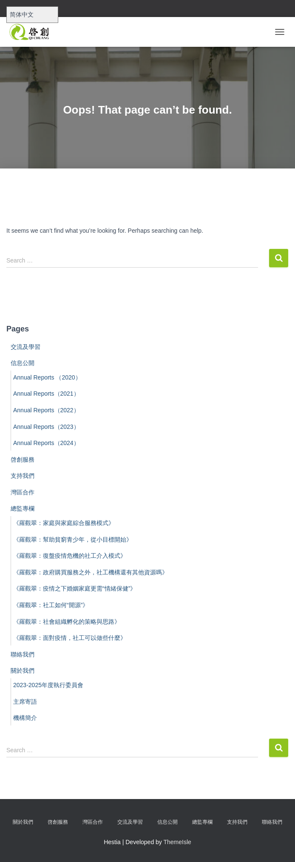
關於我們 (22, 670)
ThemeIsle (177, 842)
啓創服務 (22, 459)
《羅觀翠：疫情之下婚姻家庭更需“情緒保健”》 (74, 588)
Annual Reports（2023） (46, 426)
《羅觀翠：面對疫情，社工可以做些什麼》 (69, 637)
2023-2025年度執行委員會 (48, 685)
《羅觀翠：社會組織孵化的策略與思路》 (66, 621)
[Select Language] (32, 14)
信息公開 (22, 363)
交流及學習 (25, 346)
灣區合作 (22, 492)
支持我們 (22, 475)
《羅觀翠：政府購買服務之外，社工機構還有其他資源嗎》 (90, 572)
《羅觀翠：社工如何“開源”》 (50, 605)
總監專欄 (22, 508)
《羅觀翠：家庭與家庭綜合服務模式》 (63, 522)
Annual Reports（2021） (46, 393)
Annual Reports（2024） (46, 443)
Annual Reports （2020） (47, 377)
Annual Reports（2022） (46, 410)
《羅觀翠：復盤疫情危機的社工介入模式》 (69, 555)
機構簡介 (25, 717)
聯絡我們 (22, 654)
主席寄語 (25, 701)
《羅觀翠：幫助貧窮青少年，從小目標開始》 (72, 539)
